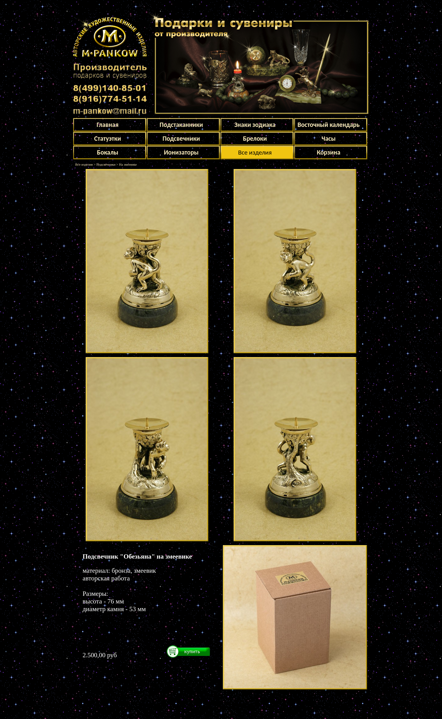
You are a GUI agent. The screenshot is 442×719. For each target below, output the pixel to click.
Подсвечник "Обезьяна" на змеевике (137, 556)
